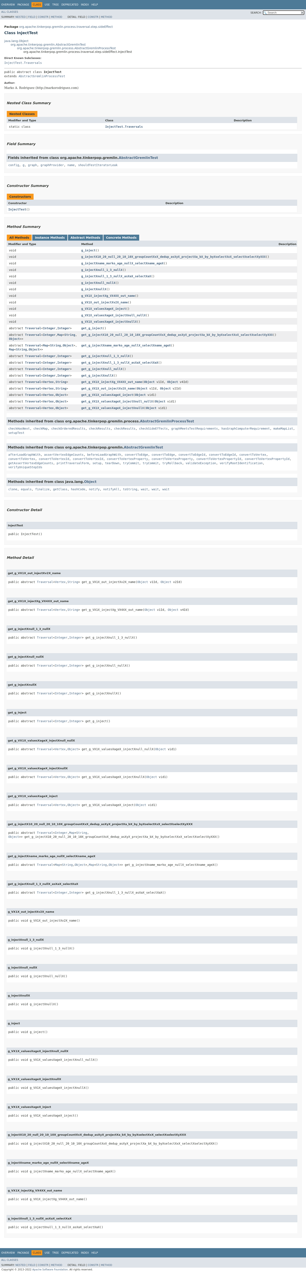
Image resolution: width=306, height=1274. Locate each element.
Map (60, 334)
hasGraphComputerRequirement (245, 428)
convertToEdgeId (191, 454)
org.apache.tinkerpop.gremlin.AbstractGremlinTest (48, 44)
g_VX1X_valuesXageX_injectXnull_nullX (113, 315)
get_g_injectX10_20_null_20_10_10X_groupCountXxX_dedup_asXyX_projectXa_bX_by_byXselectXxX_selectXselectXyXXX (177, 334)
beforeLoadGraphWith (104, 454)
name (71, 165)
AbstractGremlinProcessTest (41, 76)
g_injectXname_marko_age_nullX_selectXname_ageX (122, 263)
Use (47, 4)
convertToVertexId (54, 459)
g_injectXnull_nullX (98, 283)
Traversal (33, 328)
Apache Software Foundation (50, 1269)
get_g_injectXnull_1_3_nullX (105, 356)
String (69, 334)
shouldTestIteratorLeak (98, 165)
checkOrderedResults (68, 428)
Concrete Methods (121, 237)
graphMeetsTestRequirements (194, 428)
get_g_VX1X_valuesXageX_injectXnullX (112, 408)
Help (94, 4)
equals (26, 489)
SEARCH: (256, 12)
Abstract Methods (85, 237)
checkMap (40, 428)
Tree (55, 4)
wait (144, 489)
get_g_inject (92, 328)
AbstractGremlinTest (138, 158)
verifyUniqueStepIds (25, 467)
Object (14, 339)
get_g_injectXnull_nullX (101, 369)
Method (56, 16)
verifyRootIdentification (241, 463)
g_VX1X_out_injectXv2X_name (104, 302)
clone (12, 489)
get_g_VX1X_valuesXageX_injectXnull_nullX (117, 401)
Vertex (48, 382)
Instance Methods (50, 237)
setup (96, 463)
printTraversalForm (73, 463)
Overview (8, 4)
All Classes (9, 11)
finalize (42, 489)
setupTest (16, 432)
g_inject (88, 250)
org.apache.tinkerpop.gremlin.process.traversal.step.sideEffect (66, 26)
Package (23, 4)
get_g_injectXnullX (97, 375)
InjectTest (17, 209)
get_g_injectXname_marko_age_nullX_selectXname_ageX (126, 345)
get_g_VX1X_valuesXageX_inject (107, 395)
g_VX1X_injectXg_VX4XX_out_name (108, 295)
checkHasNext (19, 428)
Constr (43, 16)
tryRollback (172, 463)
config (13, 165)
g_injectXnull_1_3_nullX (101, 270)
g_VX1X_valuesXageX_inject (103, 308)
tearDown (112, 463)
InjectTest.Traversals (23, 62)
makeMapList (283, 428)
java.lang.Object (16, 41)
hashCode (78, 489)
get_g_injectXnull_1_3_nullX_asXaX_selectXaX (119, 362)
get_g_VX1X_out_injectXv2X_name (108, 388)
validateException (201, 463)
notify (94, 489)
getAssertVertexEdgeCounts (30, 463)
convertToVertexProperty (127, 459)
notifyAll (111, 489)
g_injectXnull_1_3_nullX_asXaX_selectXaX (116, 276)
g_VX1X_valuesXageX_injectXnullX (109, 321)
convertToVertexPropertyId (218, 459)
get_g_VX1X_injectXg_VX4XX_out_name (111, 382)
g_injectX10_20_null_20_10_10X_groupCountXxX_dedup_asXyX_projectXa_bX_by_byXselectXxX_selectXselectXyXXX (173, 256)
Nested (20, 16)
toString (130, 489)
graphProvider (52, 165)
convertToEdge (136, 454)
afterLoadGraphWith (24, 454)
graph (32, 165)
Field (31, 16)
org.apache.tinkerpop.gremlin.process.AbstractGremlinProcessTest (66, 48)
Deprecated (69, 4)
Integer (49, 328)
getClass (60, 489)
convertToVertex (252, 454)
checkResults (99, 428)
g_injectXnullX (93, 289)
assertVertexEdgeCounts (64, 454)
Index (85, 4)
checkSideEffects (153, 428)
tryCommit (131, 463)
